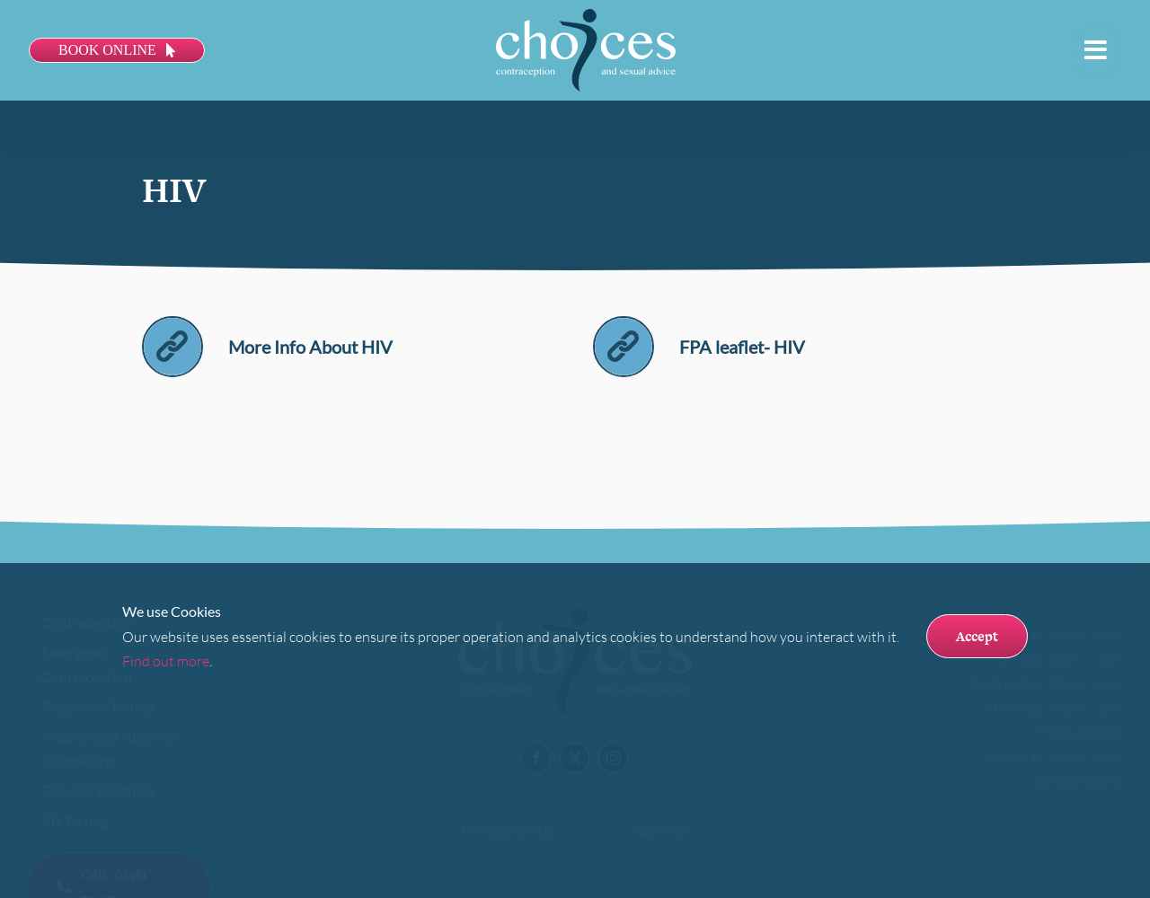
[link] (172, 325)
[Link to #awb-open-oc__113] (1096, 50)
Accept (977, 636)
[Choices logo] (586, 16)
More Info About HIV (310, 346)
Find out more (165, 661)
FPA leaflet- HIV (742, 346)
